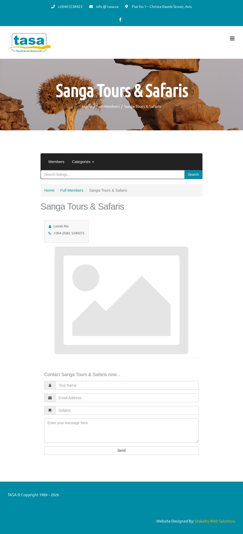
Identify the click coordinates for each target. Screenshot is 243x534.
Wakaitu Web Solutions (215, 520)
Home (49, 190)
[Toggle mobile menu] (232, 38)
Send (121, 450)
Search (193, 174)
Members (56, 161)
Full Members (71, 190)
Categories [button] (83, 161)
